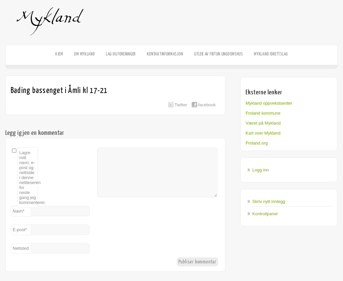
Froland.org (257, 142)
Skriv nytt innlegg (268, 201)
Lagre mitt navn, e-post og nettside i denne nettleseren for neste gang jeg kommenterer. (28, 177)
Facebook (333, 45)
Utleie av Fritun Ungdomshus (218, 53)
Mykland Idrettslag (271, 53)
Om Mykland (84, 53)
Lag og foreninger (121, 53)
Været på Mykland (263, 123)
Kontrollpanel (265, 213)
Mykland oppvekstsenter (269, 103)
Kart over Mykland (263, 133)
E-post (20, 229)
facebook (207, 104)
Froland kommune (263, 113)
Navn (18, 211)
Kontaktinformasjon (165, 53)
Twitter (180, 104)
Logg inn (260, 169)
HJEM (59, 53)
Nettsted (21, 248)
